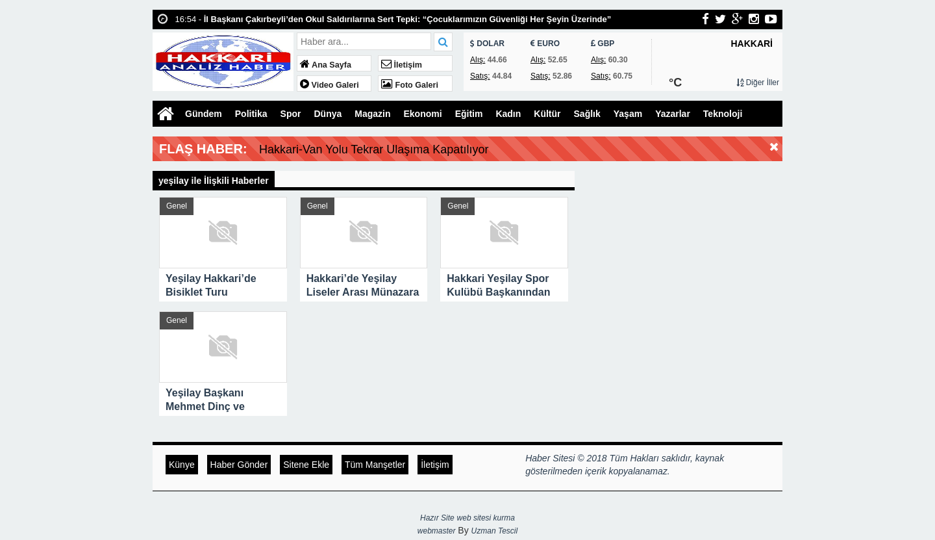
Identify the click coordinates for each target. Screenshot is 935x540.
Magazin (372, 114)
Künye (182, 464)
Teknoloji (722, 114)
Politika (251, 114)
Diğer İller (757, 82)
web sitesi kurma (486, 517)
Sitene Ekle (306, 464)
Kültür (547, 114)
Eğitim (469, 114)
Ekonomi (423, 114)
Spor (290, 114)
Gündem (203, 114)
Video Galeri (329, 85)
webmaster (437, 530)
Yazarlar (672, 114)
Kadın (508, 114)
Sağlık (587, 114)
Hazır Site (437, 517)
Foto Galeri (409, 85)
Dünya (328, 114)
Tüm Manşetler (375, 464)
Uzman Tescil (494, 530)
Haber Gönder (239, 464)
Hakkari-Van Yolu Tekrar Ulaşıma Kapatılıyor (374, 149)
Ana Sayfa (325, 65)
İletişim (401, 65)
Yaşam (628, 114)
